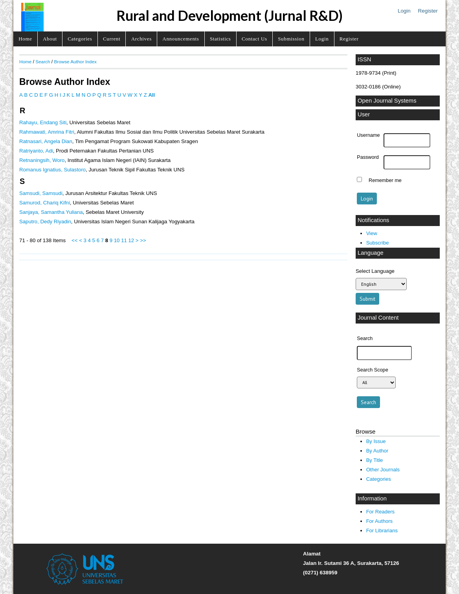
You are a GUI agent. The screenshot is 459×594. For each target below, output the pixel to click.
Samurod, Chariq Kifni (44, 203)
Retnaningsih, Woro (41, 160)
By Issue (376, 441)
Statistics (220, 39)
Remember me (385, 180)
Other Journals (383, 470)
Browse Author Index (75, 61)
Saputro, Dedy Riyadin (45, 221)
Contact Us (254, 39)
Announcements (180, 39)
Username (368, 135)
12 (131, 240)
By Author (377, 451)
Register (428, 11)
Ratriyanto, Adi (36, 151)
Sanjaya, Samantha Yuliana (51, 212)
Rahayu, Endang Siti (42, 122)
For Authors (379, 521)
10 (117, 240)
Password (368, 157)
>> (143, 240)
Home (25, 39)
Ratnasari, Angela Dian (45, 141)
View (371, 233)
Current (111, 39)
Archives (141, 39)
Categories (80, 39)
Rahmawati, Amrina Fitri (46, 132)
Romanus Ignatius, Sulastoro (52, 170)
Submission (291, 39)
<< (74, 240)
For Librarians (382, 530)
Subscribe (377, 243)
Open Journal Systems (387, 100)
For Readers (380, 512)
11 (124, 240)
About (50, 39)
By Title (374, 460)
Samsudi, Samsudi (40, 193)
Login (404, 11)
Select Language (375, 271)
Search (42, 61)
